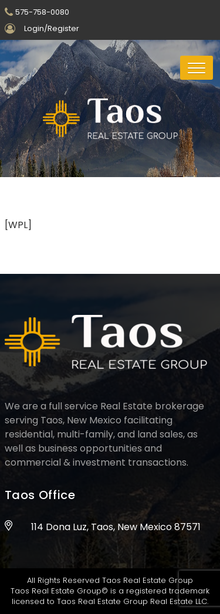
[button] (196, 68)
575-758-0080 (42, 12)
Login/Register (51, 28)
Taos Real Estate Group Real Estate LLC (132, 601)
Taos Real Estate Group (147, 580)
